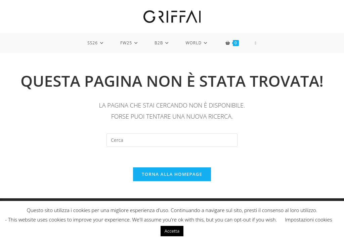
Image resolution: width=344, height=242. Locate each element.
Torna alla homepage (172, 174)
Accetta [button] (172, 231)
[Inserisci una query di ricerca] (172, 140)
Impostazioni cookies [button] (308, 219)
